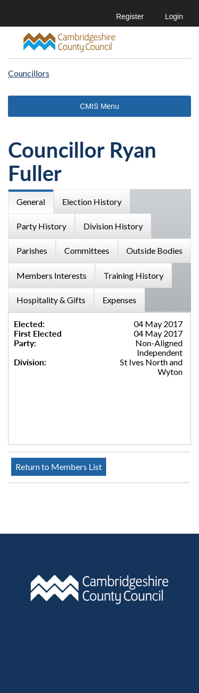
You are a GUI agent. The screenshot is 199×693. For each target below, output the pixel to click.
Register (130, 16)
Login (174, 16)
